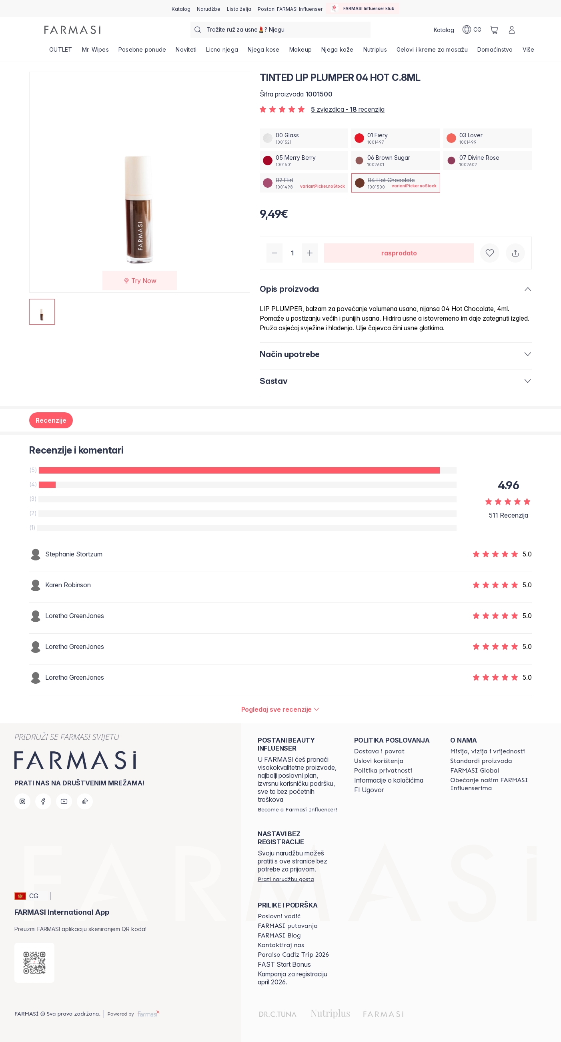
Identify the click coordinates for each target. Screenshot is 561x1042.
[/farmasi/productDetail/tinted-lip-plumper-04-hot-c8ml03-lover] (487, 138)
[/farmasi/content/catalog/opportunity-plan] (279, 916)
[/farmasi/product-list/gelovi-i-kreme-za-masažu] (432, 52)
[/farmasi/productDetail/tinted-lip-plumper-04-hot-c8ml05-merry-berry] (304, 160)
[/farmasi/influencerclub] (362, 8)
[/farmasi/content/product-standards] (481, 761)
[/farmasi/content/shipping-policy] (379, 751)
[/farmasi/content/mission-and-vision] (487, 751)
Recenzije (51, 420)
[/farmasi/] (72, 29)
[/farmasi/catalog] (181, 8)
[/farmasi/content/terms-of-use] (379, 761)
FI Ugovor (369, 790)
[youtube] (64, 801)
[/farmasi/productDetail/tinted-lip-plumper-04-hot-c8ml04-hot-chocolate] (395, 183)
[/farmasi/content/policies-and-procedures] (383, 771)
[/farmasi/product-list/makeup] (301, 52)
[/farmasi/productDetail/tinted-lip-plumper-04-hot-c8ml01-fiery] (395, 138)
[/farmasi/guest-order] (286, 879)
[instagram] (22, 801)
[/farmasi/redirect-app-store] (34, 963)
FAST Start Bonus (284, 964)
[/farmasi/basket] (494, 29)
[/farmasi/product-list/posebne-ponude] (142, 52)
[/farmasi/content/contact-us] (281, 945)
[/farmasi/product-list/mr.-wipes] (95, 52)
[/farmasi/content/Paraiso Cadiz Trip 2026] (293, 955)
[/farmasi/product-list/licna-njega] (222, 52)
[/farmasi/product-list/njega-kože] (338, 52)
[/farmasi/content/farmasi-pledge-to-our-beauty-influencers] (491, 784)
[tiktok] (85, 801)
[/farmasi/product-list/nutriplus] (375, 52)
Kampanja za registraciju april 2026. (292, 978)
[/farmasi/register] (209, 8)
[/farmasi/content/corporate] (474, 771)
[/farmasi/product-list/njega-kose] (264, 52)
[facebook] (43, 801)
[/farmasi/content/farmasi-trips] (288, 926)
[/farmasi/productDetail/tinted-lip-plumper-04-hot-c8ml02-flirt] (304, 183)
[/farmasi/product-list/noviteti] (186, 52)
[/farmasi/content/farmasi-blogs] (279, 936)
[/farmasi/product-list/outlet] (60, 52)
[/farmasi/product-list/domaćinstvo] (495, 52)
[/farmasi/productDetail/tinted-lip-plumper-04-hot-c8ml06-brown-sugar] (395, 160)
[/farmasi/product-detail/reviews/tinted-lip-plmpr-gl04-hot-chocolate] (280, 709)
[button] (31, 896)
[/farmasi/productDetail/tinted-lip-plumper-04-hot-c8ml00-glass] (304, 138)
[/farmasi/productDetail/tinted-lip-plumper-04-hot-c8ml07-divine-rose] (487, 160)
